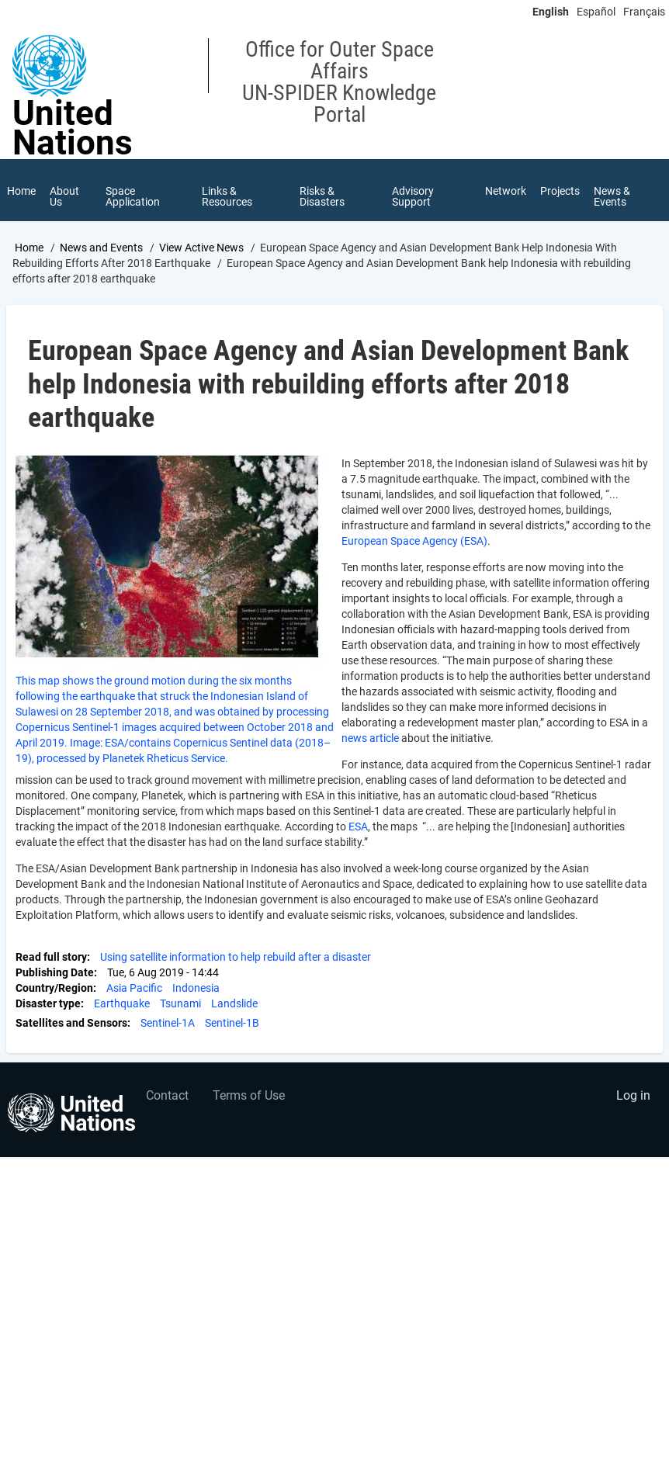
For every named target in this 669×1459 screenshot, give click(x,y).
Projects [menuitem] (560, 191)
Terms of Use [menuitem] (249, 1095)
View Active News (201, 247)
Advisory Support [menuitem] (413, 196)
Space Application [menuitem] (133, 196)
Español (596, 11)
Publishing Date (55, 972)
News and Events (101, 247)
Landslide (234, 1003)
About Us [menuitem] (64, 196)
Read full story (51, 957)
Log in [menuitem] (633, 1095)
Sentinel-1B (232, 1023)
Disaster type (48, 1003)
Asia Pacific (134, 988)
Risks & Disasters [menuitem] (322, 196)
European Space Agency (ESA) (414, 541)
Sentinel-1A (167, 1023)
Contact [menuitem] (167, 1095)
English (550, 11)
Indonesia (196, 988)
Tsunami (180, 1003)
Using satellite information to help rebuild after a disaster (235, 957)
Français (644, 11)
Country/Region (54, 988)
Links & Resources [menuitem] (227, 196)
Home (29, 247)
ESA (358, 826)
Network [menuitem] (505, 191)
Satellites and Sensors (71, 1023)
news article (370, 738)
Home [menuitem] (21, 191)
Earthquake (122, 1003)
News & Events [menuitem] (612, 196)
